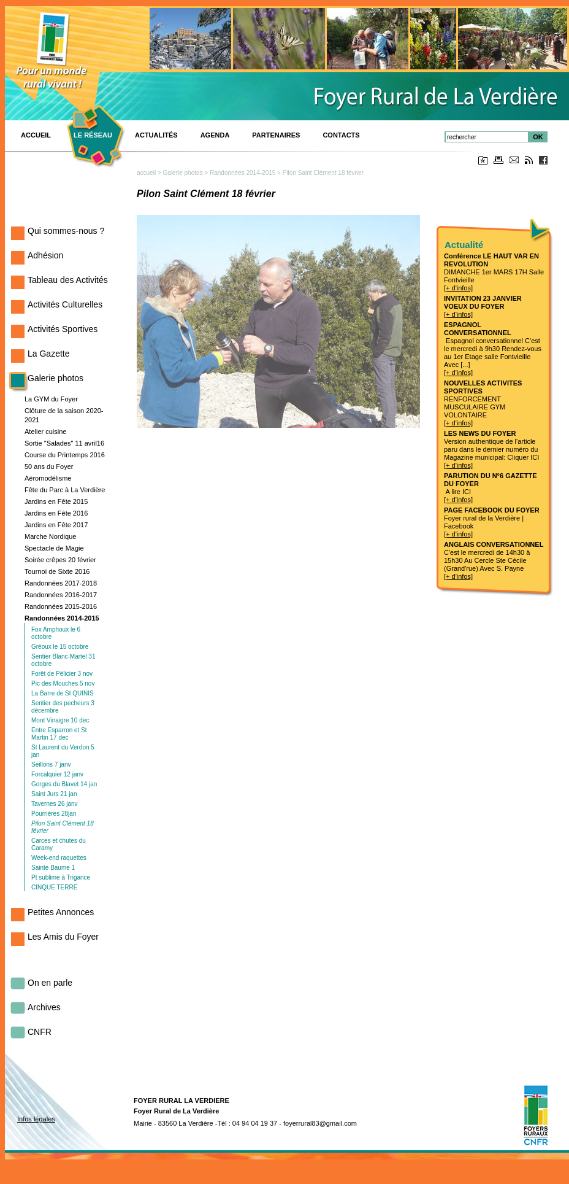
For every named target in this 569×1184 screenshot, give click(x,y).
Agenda (215, 135)
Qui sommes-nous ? (66, 231)
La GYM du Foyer (51, 399)
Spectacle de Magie (54, 548)
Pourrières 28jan (53, 813)
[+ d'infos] (458, 288)
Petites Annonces (61, 912)
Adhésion (45, 255)
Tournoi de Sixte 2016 (57, 571)
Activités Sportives (62, 329)
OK (538, 137)
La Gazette (49, 353)
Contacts (341, 135)
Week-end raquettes (58, 857)
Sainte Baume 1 (53, 867)
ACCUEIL (36, 135)
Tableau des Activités (68, 280)
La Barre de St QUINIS (62, 693)
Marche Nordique (50, 536)
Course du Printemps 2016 (65, 455)
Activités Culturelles (65, 304)
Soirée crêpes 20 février (60, 559)
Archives (44, 1007)
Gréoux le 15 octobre (59, 646)
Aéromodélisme (48, 478)
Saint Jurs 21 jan (54, 794)
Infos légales (36, 1119)
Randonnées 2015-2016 (61, 606)
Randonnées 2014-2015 (62, 618)
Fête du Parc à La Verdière (65, 489)
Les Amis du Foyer (63, 937)
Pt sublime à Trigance (60, 877)
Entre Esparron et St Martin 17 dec (59, 734)
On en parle (50, 983)
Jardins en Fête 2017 (56, 524)
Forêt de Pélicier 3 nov (62, 673)
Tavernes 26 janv (54, 803)
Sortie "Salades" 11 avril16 (64, 443)
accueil (146, 172)
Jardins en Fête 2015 (56, 501)
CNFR (40, 1032)
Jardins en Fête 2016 (56, 513)
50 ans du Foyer (49, 466)
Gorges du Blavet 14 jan (64, 784)
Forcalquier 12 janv (57, 774)
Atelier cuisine (45, 431)
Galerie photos (55, 378)
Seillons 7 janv (51, 764)
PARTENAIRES (276, 135)
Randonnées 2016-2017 (61, 594)
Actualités (156, 135)
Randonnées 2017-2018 (61, 583)
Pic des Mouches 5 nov (62, 683)
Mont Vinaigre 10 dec (60, 720)
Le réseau (93, 135)
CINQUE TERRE (54, 887)
